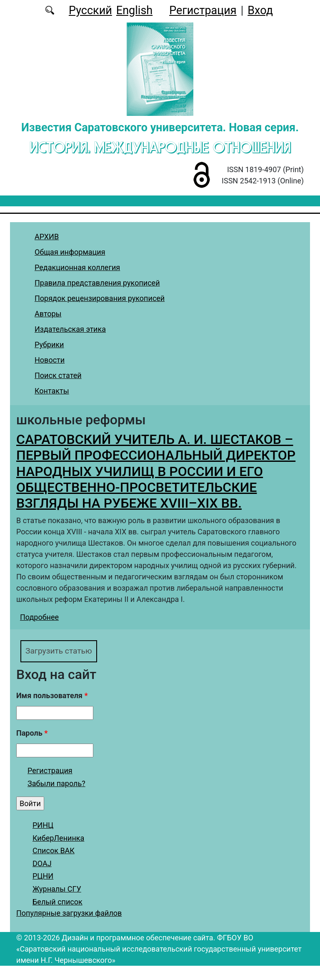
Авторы (48, 313)
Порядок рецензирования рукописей (100, 298)
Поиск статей (58, 375)
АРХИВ (47, 236)
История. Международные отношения (160, 147)
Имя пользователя (52, 697)
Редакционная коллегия (77, 267)
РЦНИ (42, 877)
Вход (260, 10)
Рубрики (49, 344)
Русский (90, 10)
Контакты (52, 390)
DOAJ (42, 864)
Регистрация (202, 10)
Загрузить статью (62, 651)
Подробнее (39, 617)
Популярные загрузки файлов (69, 914)
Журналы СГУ (56, 890)
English (134, 10)
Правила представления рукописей (97, 282)
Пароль (32, 734)
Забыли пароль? (56, 785)
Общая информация (70, 252)
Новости (50, 360)
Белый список (57, 903)
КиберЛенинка (58, 839)
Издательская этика (70, 329)
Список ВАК (53, 852)
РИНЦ (42, 826)
